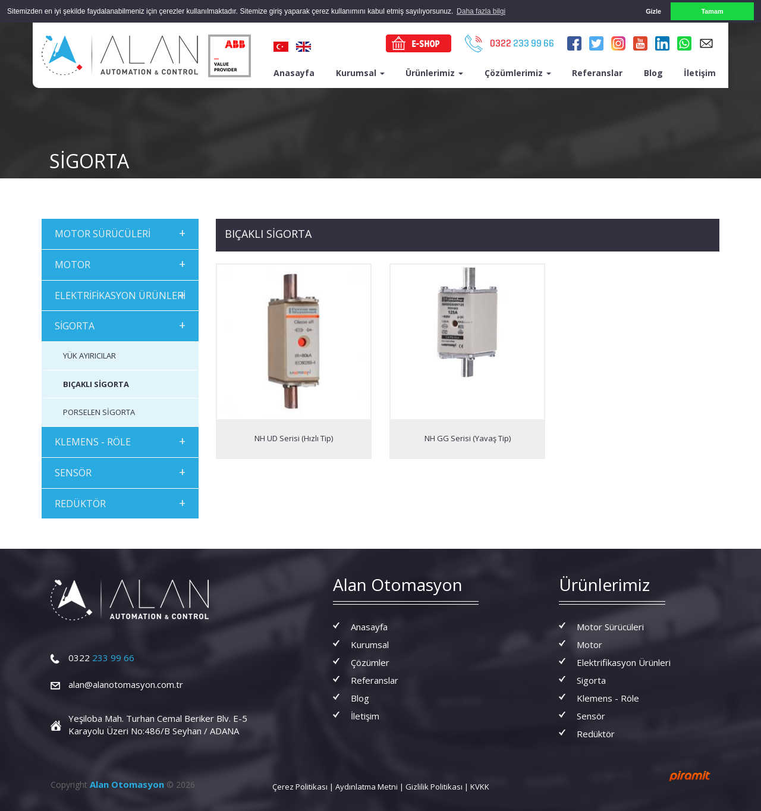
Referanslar (597, 72)
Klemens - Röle (608, 698)
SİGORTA (120, 325)
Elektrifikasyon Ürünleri (624, 662)
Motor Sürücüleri (610, 627)
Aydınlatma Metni (366, 786)
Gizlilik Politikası (434, 786)
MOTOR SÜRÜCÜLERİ (120, 232)
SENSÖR (120, 471)
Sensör (591, 716)
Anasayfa (294, 72)
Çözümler (370, 662)
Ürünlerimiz (434, 72)
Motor (589, 644)
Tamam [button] (712, 11)
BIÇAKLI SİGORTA (96, 383)
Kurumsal (360, 72)
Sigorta (591, 680)
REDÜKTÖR (120, 502)
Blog (653, 72)
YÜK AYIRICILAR (89, 355)
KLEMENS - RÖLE (120, 441)
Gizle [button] (653, 11)
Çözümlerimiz (518, 72)
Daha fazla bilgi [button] (481, 11)
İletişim (700, 72)
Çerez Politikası (300, 786)
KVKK (479, 786)
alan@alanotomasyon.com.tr (125, 684)
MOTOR (120, 263)
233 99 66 (101, 658)
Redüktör (596, 734)
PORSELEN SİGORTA (99, 412)
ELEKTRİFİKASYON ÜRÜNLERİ (120, 294)
